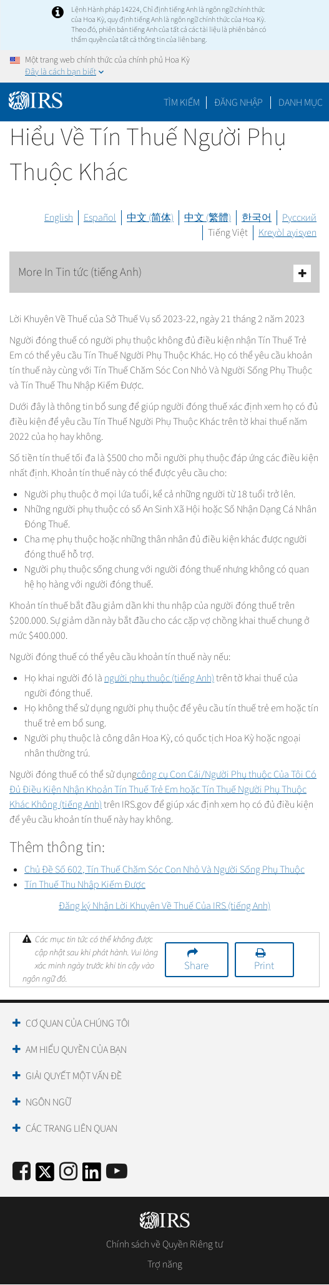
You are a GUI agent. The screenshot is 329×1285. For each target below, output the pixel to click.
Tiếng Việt (228, 233)
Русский (299, 218)
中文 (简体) (150, 218)
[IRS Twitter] (45, 1176)
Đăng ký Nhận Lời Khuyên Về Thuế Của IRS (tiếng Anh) (164, 906)
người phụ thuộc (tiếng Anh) (159, 678)
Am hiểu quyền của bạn (76, 1050)
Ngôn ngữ (48, 1102)
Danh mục (300, 102)
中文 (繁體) (207, 218)
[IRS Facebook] (21, 1172)
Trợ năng (164, 1264)
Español (100, 218)
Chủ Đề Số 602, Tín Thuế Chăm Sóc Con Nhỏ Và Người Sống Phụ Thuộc (164, 869)
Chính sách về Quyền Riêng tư (164, 1244)
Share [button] (196, 965)
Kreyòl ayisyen (287, 233)
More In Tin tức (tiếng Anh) (164, 273)
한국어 (257, 218)
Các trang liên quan (71, 1128)
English (58, 218)
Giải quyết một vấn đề (74, 1076)
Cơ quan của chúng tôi (78, 1023)
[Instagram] (68, 1172)
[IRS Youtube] (116, 1172)
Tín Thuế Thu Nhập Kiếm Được (84, 884)
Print (264, 965)
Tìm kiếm (182, 102)
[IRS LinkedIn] (91, 1176)
